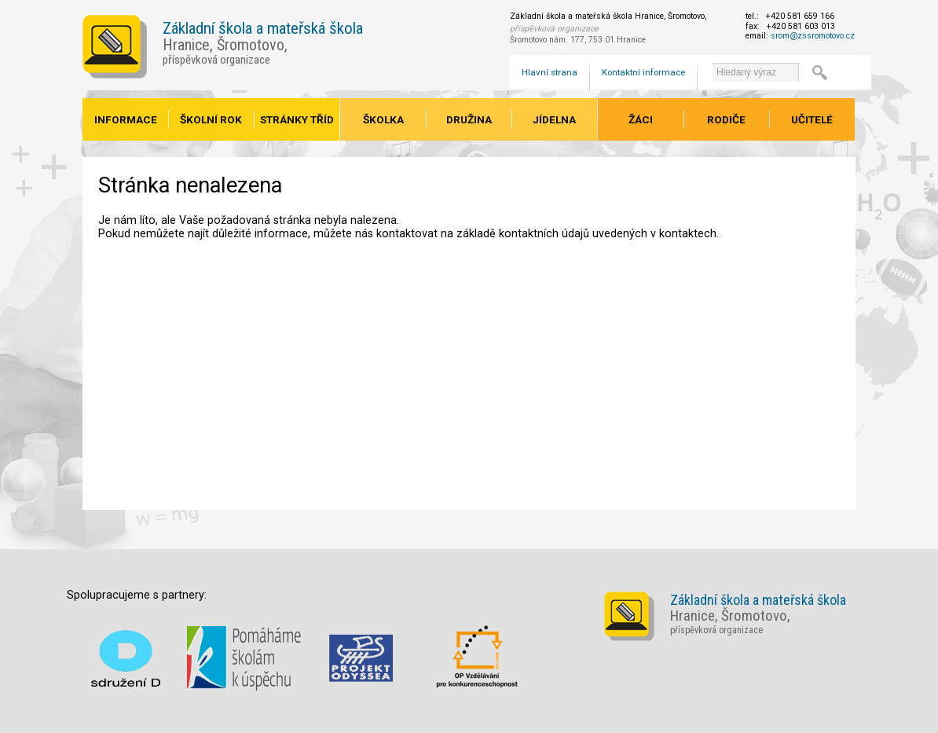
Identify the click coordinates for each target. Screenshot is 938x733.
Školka (383, 119)
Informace (125, 119)
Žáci (640, 119)
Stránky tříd (297, 119)
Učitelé (812, 119)
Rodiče (726, 119)
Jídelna (554, 119)
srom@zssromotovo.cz (813, 36)
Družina (469, 119)
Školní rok (211, 119)
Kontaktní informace (643, 72)
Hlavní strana (549, 72)
